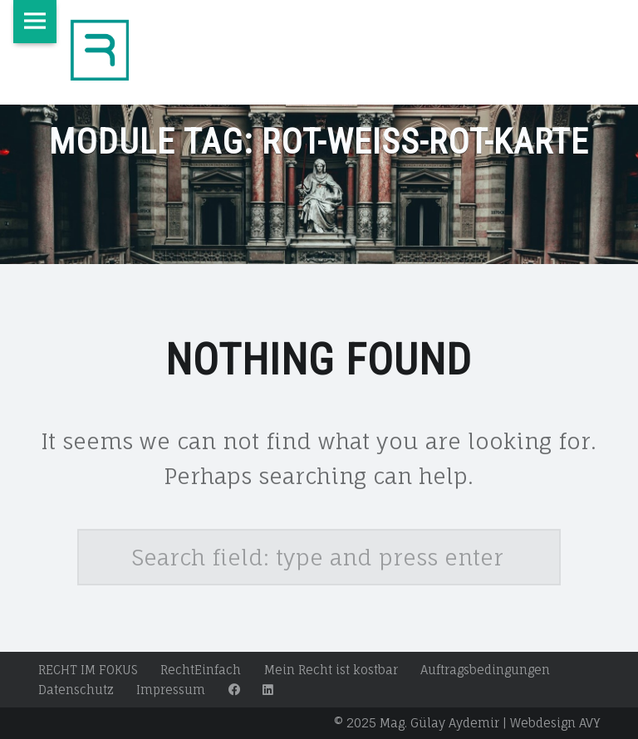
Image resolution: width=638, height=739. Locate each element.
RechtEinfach (200, 670)
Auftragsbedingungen (485, 670)
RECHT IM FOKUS (88, 670)
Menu (34, 21)
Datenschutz (76, 690)
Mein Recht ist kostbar (331, 670)
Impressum (170, 690)
